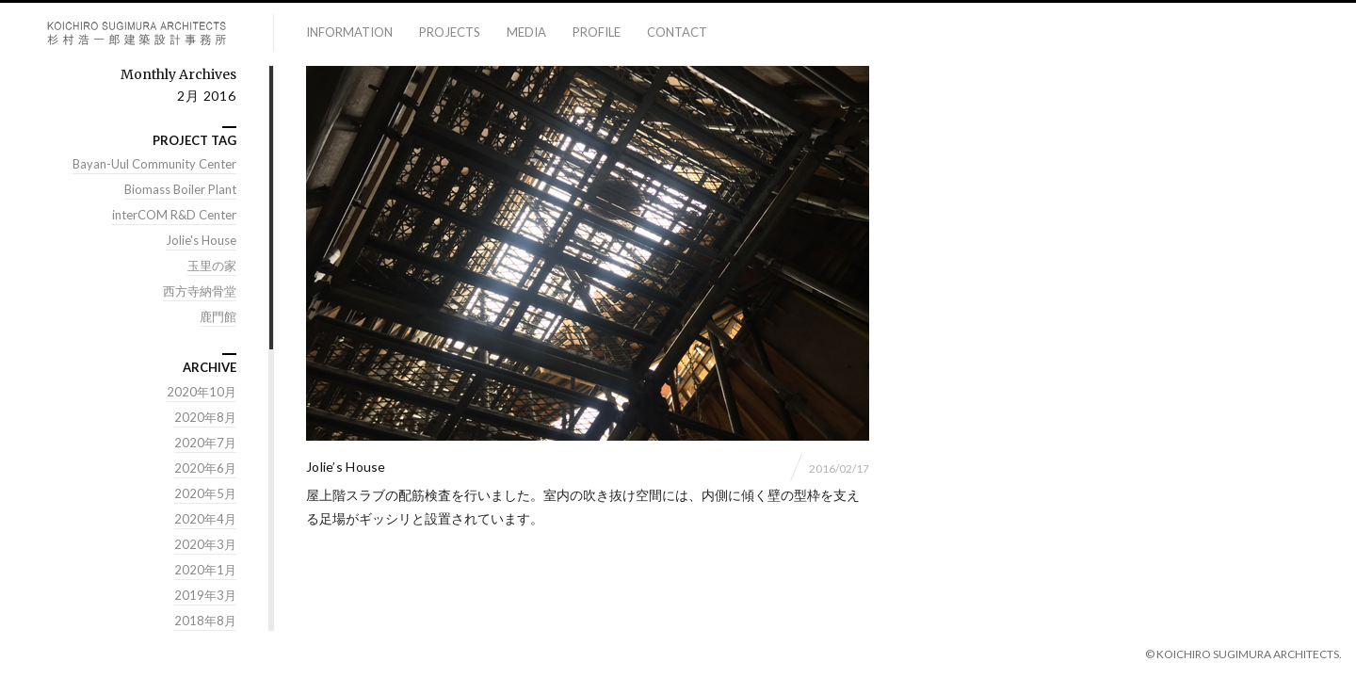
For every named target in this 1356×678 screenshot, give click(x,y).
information (349, 32)
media (526, 32)
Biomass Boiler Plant (180, 190)
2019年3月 (205, 596)
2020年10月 (201, 392)
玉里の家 (211, 266)
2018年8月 (205, 621)
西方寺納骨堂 (199, 291)
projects (449, 32)
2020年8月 (205, 418)
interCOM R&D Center (174, 215)
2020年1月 (205, 570)
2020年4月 (205, 519)
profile (597, 32)
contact (677, 32)
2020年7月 (205, 443)
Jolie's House (201, 241)
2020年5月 (205, 494)
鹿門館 (218, 317)
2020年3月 (205, 545)
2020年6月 (205, 468)
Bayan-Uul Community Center (154, 164)
